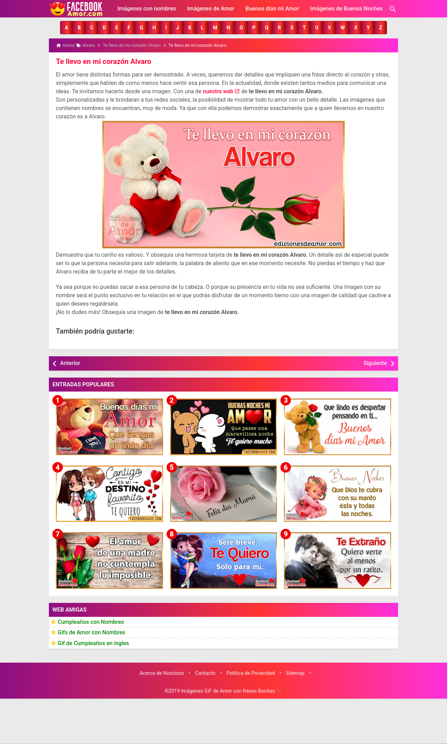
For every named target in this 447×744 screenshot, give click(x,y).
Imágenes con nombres (146, 8)
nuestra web (218, 91)
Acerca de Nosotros (162, 673)
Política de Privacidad (251, 673)
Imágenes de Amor (210, 8)
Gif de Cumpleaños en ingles (93, 642)
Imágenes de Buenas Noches (346, 8)
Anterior (70, 362)
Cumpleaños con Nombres (91, 621)
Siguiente (375, 362)
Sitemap (295, 673)
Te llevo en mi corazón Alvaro (102, 61)
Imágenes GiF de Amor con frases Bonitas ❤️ (231, 691)
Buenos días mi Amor (272, 8)
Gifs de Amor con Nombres (91, 632)
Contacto (205, 673)
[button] (66, 27)
